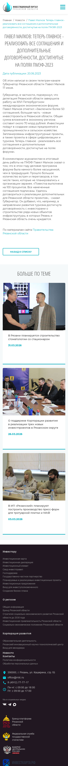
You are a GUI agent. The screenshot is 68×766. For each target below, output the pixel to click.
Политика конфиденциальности (19, 660)
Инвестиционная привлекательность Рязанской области (32, 621)
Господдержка (10, 573)
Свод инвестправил (13, 569)
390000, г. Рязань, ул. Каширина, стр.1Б (31, 672)
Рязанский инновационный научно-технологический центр (33, 644)
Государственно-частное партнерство (22, 576)
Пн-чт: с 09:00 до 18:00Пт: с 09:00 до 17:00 (21, 689)
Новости (20, 20)
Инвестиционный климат (15, 566)
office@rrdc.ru (16, 677)
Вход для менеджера (13, 648)
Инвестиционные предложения (19, 583)
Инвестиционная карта (15, 559)
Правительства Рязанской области (28, 231)
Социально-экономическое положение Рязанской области (33, 624)
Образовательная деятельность (19, 641)
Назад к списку (21, 251)
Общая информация (13, 607)
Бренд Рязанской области (16, 610)
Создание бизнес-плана (15, 591)
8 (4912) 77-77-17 (18, 682)
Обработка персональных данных (20, 663)
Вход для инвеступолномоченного (20, 587)
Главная (7, 20)
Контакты (9, 656)
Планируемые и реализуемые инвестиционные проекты (32, 580)
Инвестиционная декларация (18, 562)
